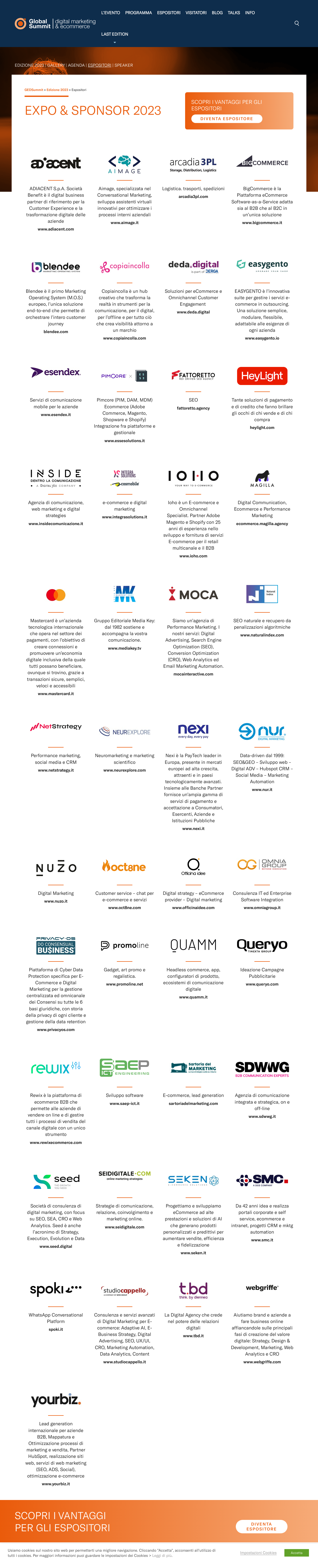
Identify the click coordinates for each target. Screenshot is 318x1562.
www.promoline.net (124, 984)
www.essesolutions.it (124, 440)
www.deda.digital (193, 312)
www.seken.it (193, 1252)
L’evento (110, 12)
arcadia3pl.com (193, 196)
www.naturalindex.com (262, 635)
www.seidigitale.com (124, 1227)
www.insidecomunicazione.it (55, 523)
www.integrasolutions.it (124, 516)
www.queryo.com (262, 984)
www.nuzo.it (55, 901)
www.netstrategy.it (56, 770)
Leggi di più (162, 1555)
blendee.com (56, 331)
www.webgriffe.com (262, 1361)
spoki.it (56, 1329)
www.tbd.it (193, 1335)
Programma (138, 12)
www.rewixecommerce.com (56, 1142)
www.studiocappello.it (124, 1361)
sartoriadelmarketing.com (193, 1103)
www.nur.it (262, 789)
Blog (217, 12)
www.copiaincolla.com (124, 338)
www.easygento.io (262, 338)
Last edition (114, 38)
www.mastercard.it (56, 693)
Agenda (76, 65)
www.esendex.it (56, 414)
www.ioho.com (193, 555)
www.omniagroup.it (262, 907)
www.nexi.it (193, 828)
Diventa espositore (226, 118)
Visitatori (196, 12)
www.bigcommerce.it (262, 222)
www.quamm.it (193, 997)
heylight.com (262, 427)
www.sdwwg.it (262, 1116)
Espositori (168, 12)
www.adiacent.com (56, 229)
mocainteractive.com (193, 674)
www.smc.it (262, 1239)
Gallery (56, 65)
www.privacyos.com (56, 1029)
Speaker (124, 65)
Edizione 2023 (29, 65)
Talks (234, 12)
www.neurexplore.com (124, 770)
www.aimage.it (125, 222)
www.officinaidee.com (193, 907)
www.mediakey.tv (124, 648)
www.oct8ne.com (124, 907)
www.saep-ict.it (124, 1103)
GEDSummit (34, 90)
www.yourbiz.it (56, 1483)
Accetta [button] (296, 1553)
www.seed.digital (56, 1246)
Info (250, 12)
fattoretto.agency (193, 408)
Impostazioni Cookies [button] (258, 1552)
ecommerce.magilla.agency (262, 523)
